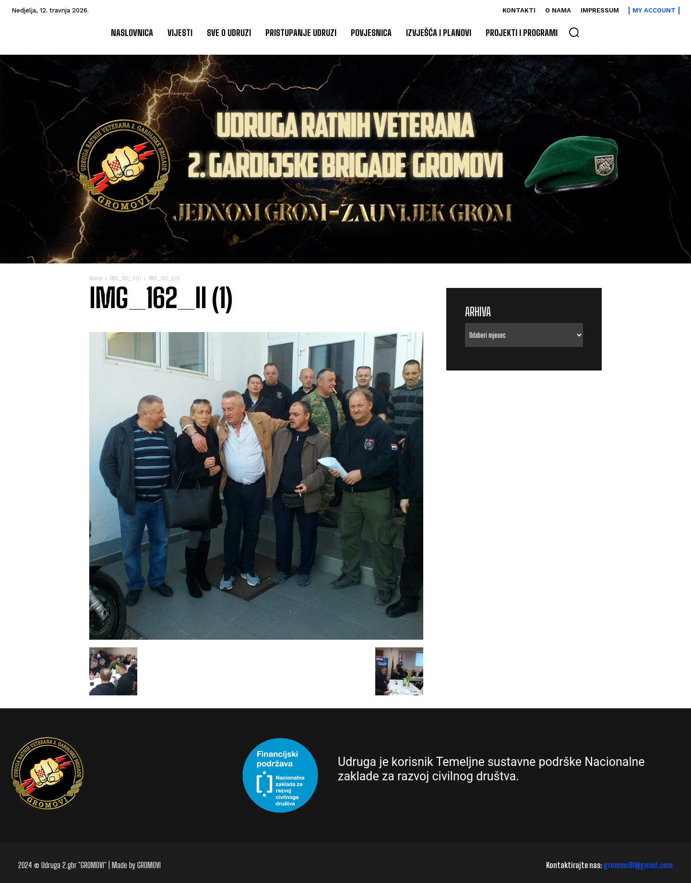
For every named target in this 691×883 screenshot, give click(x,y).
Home (95, 278)
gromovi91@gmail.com (638, 865)
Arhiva (478, 312)
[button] (573, 32)
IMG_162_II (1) (125, 278)
